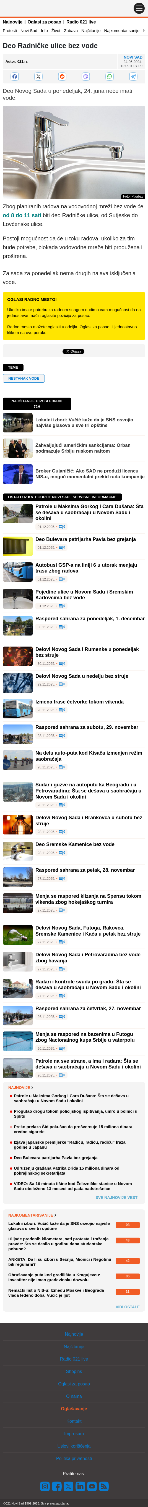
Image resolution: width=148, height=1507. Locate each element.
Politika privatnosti (74, 1458)
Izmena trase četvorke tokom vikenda (79, 702)
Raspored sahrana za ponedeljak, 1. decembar (90, 618)
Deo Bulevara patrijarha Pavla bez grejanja (85, 539)
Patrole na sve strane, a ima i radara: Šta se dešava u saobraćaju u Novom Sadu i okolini (88, 1064)
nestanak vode (23, 378)
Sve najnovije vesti (117, 1197)
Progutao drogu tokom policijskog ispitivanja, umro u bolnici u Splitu (75, 1114)
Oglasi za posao (44, 22)
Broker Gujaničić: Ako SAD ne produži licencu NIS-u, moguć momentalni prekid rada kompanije (90, 473)
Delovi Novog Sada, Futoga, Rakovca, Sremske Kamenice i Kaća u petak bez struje (88, 931)
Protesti (10, 30)
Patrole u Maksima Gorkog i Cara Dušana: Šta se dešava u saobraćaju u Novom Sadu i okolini (89, 512)
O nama (74, 1396)
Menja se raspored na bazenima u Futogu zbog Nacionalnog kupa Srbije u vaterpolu (85, 1037)
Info (44, 30)
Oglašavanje (74, 1408)
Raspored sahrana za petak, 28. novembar (85, 870)
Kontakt (73, 1421)
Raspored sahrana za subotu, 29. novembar (86, 727)
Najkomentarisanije (122, 30)
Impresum (74, 1433)
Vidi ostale (128, 1307)
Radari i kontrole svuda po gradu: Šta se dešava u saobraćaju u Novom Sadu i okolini (88, 985)
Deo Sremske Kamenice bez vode (75, 844)
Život (56, 30)
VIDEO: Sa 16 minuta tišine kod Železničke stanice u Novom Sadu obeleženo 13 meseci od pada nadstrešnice (73, 1186)
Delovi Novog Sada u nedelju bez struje (81, 676)
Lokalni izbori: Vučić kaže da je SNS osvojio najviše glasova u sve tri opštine (84, 422)
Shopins (74, 1371)
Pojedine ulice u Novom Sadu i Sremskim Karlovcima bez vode (84, 595)
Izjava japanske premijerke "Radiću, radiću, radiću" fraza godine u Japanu (70, 1144)
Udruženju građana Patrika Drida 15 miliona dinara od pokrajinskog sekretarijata (67, 1170)
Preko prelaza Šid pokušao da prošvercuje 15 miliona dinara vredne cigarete (73, 1129)
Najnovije (12, 22)
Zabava (71, 30)
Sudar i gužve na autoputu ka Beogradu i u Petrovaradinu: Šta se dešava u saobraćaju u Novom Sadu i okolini (88, 790)
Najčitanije (90, 30)
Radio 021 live (81, 22)
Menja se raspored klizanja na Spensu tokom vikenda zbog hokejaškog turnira (88, 899)
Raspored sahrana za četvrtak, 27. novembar (88, 1008)
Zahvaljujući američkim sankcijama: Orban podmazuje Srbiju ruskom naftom (83, 448)
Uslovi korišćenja (73, 1446)
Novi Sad (28, 30)
